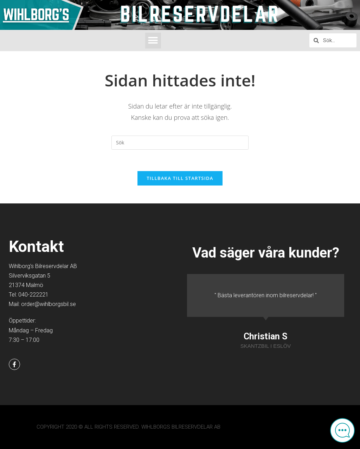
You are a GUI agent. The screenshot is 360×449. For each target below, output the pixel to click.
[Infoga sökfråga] (180, 143)
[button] (153, 40)
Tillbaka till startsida (180, 178)
